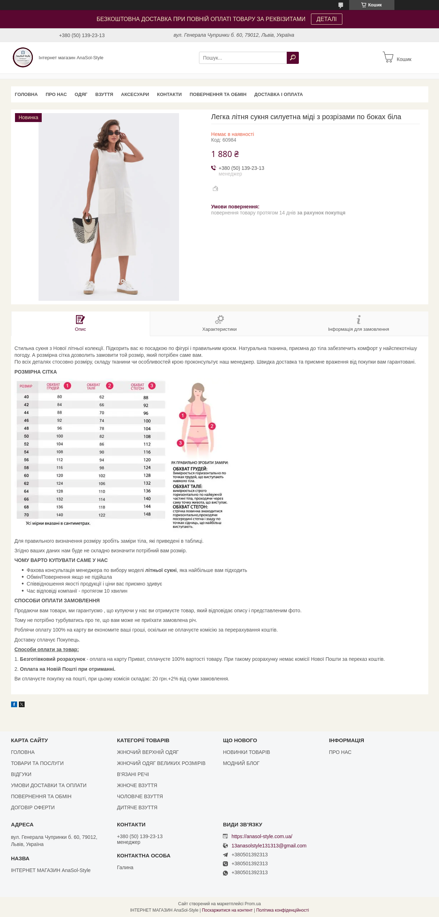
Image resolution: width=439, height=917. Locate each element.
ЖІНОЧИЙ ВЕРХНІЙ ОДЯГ (148, 752)
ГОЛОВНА (26, 94)
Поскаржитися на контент (227, 910)
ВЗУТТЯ (104, 94)
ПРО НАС (56, 94)
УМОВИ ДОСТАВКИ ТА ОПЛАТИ (49, 785)
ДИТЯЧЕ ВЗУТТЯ (137, 807)
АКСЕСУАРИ (135, 94)
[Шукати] (293, 58)
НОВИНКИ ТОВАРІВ (246, 752)
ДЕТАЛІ (327, 19)
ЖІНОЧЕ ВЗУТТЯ (137, 785)
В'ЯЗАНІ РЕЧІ (133, 774)
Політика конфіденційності (282, 910)
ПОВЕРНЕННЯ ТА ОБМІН (218, 94)
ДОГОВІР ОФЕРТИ (33, 807)
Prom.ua (253, 903)
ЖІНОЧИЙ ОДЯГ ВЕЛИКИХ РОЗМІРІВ (161, 763)
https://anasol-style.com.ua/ (261, 836)
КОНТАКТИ (169, 94)
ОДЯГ (81, 94)
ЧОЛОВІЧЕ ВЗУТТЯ (140, 796)
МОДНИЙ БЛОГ (241, 763)
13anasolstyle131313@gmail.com (268, 845)
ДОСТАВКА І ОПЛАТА (278, 94)
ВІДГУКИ (21, 774)
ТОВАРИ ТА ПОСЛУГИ (37, 763)
